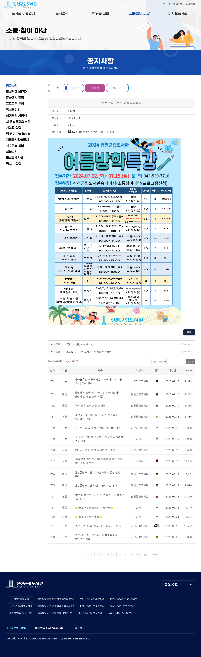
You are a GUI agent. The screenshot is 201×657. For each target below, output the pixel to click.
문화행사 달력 (15, 97)
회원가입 (178, 4)
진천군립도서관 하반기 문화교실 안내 (96, 485)
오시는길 (77, 628)
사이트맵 (190, 4)
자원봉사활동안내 (17, 139)
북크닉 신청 (13, 163)
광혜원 (95, 88)
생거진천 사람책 (16, 115)
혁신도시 (117, 88)
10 (137, 554)
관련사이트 (171, 584)
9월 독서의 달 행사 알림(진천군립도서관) (98, 428)
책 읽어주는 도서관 (18, 133)
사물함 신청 (13, 127)
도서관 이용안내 (23, 13)
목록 (189, 332)
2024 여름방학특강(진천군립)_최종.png (91, 131)
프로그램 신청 (15, 103)
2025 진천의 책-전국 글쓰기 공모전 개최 (98, 526)
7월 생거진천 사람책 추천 (79, 344)
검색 (190, 362)
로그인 (166, 4)
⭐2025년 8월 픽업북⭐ (89, 517)
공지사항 (11, 85)
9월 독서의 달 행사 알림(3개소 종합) (95, 450)
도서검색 (62, 13)
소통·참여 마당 (139, 13)
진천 (75, 88)
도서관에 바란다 (16, 91)
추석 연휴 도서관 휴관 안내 (90, 405)
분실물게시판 (14, 157)
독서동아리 (13, 109)
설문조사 (11, 151)
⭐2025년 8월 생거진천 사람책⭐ (94, 508)
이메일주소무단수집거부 (49, 628)
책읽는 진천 (100, 13)
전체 (56, 88)
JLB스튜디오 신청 (18, 121)
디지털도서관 (177, 13)
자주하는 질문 (15, 145)
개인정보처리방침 (16, 628)
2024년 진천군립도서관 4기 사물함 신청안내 (90, 351)
